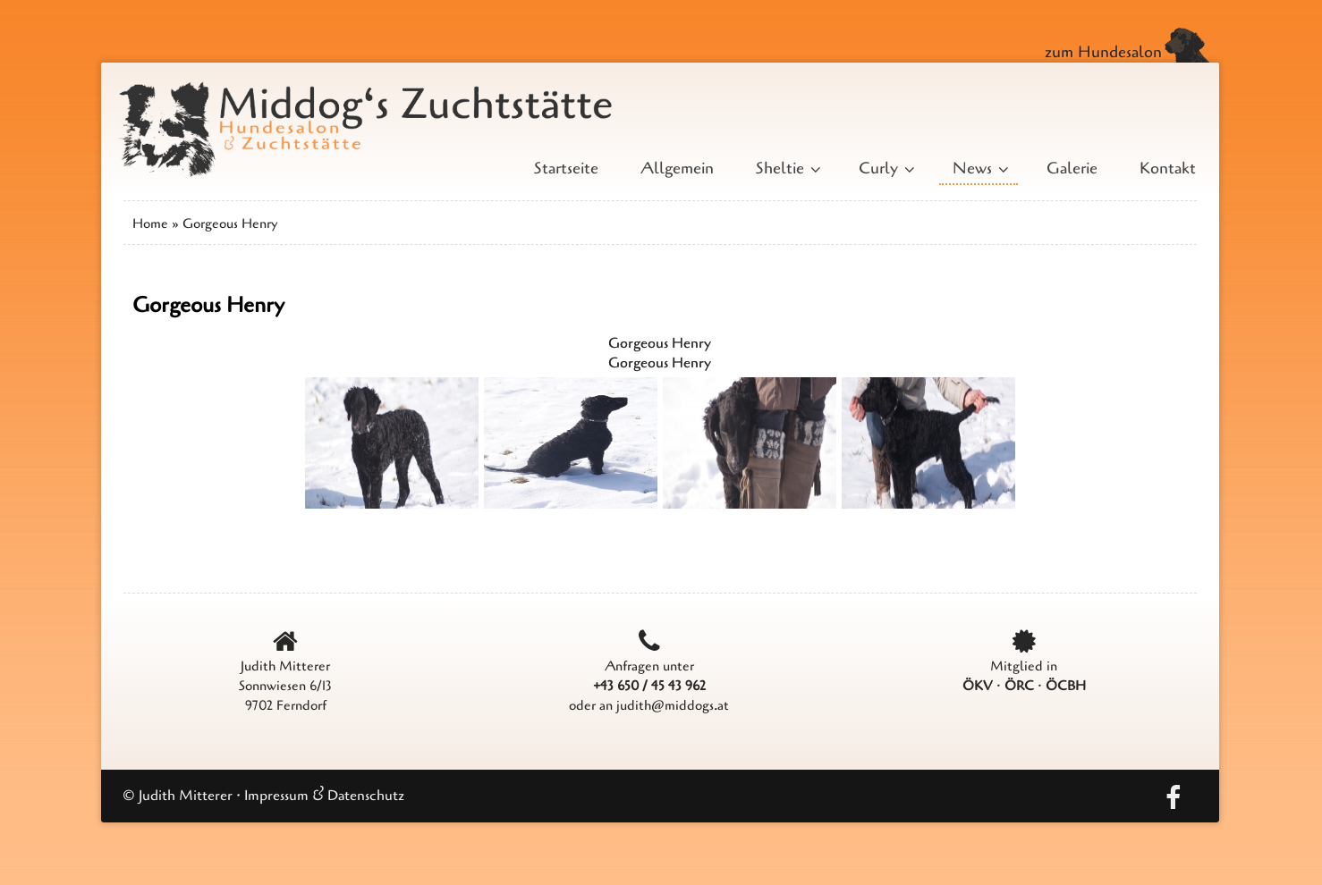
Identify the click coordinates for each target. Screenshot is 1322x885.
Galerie (1072, 168)
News (978, 168)
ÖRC (1019, 686)
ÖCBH (1066, 686)
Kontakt (1168, 168)
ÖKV (977, 686)
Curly (885, 168)
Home (150, 223)
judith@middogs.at (672, 705)
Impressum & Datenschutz (324, 795)
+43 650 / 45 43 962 (649, 686)
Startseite (566, 168)
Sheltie (786, 168)
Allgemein (677, 168)
